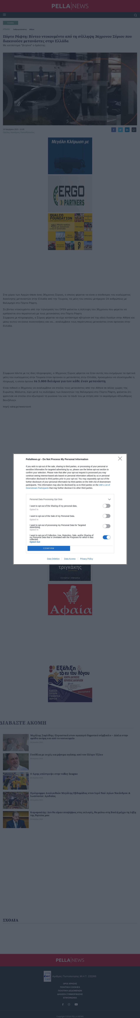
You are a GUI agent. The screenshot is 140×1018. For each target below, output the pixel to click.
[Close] (121, 459)
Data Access (70, 559)
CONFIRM (48, 548)
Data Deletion (53, 559)
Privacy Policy (86, 559)
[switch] (106, 506)
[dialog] (70, 509)
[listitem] (70, 499)
